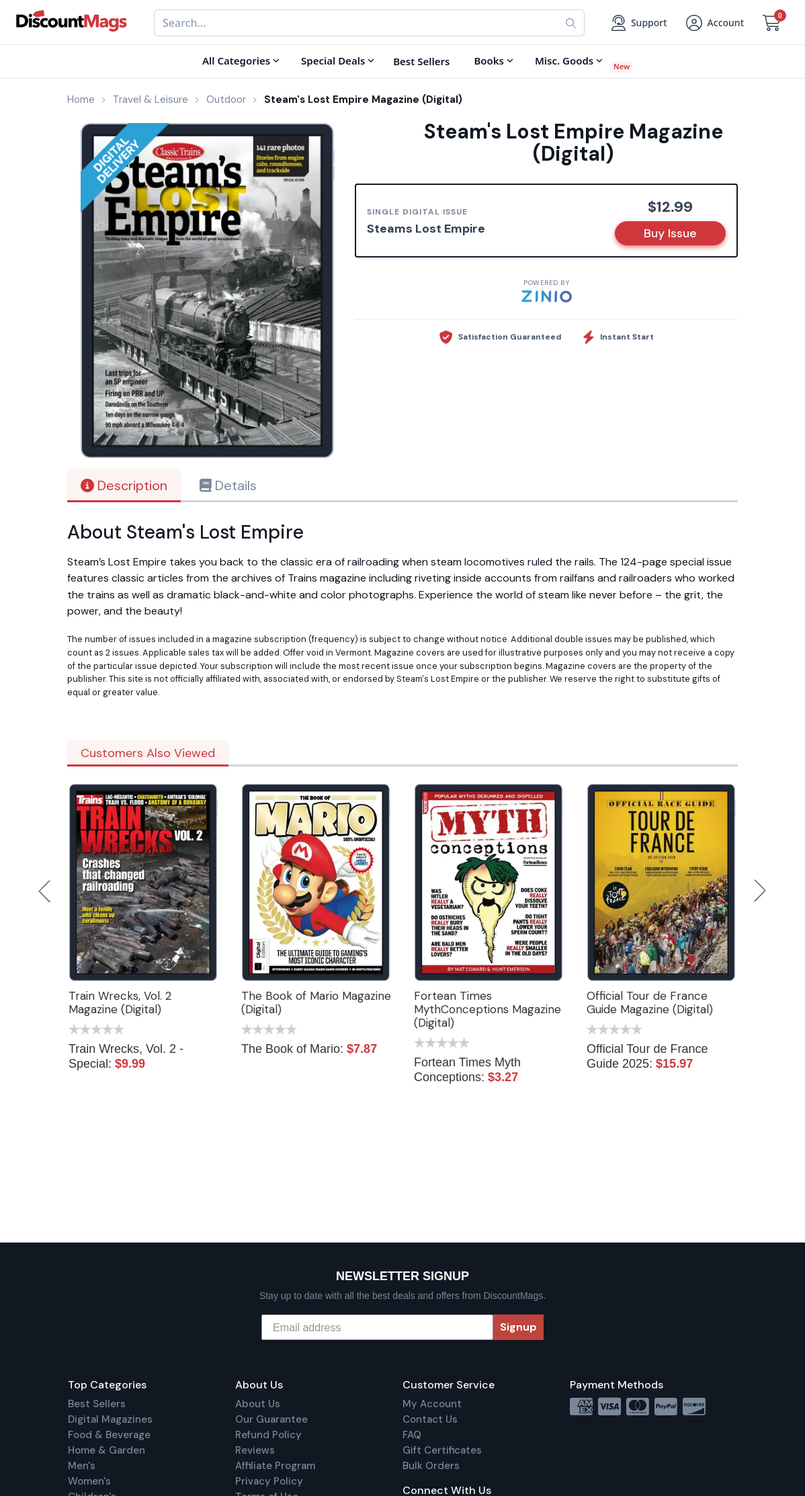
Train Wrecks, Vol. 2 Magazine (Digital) (120, 1002)
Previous (45, 890)
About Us (257, 1404)
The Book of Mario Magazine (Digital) (316, 1002)
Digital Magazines (110, 1419)
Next (760, 890)
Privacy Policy (269, 1481)
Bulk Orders (431, 1465)
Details (228, 485)
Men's (81, 1465)
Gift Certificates (442, 1450)
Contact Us (430, 1419)
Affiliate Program (275, 1465)
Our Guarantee (271, 1419)
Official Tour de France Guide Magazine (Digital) (650, 1002)
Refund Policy (268, 1435)
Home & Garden (106, 1450)
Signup (518, 1327)
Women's (89, 1481)
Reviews (255, 1450)
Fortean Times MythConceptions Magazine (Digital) (487, 1009)
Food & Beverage (109, 1435)
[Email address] (377, 1327)
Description (124, 485)
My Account (432, 1404)
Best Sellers (97, 1404)
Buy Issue (670, 233)
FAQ (411, 1435)
